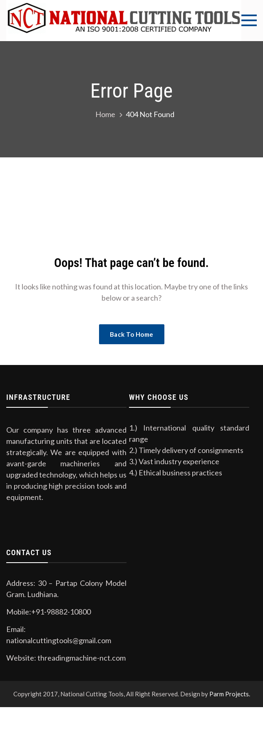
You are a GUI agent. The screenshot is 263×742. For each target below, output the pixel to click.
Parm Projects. (229, 694)
